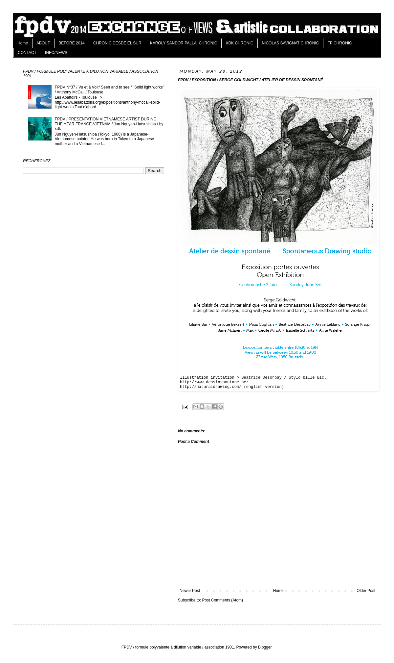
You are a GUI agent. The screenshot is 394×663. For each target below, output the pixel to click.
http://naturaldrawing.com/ (210, 387)
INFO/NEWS (56, 52)
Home (22, 43)
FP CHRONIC (339, 43)
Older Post (366, 590)
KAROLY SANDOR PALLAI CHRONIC (183, 43)
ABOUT (43, 43)
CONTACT (27, 52)
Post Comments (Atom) (222, 600)
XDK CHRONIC (239, 43)
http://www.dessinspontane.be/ (214, 382)
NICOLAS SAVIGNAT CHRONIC (290, 43)
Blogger (265, 647)
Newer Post (190, 590)
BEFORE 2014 (71, 43)
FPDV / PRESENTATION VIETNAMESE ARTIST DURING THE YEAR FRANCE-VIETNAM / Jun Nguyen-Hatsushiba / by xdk (109, 124)
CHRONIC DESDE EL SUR (117, 43)
